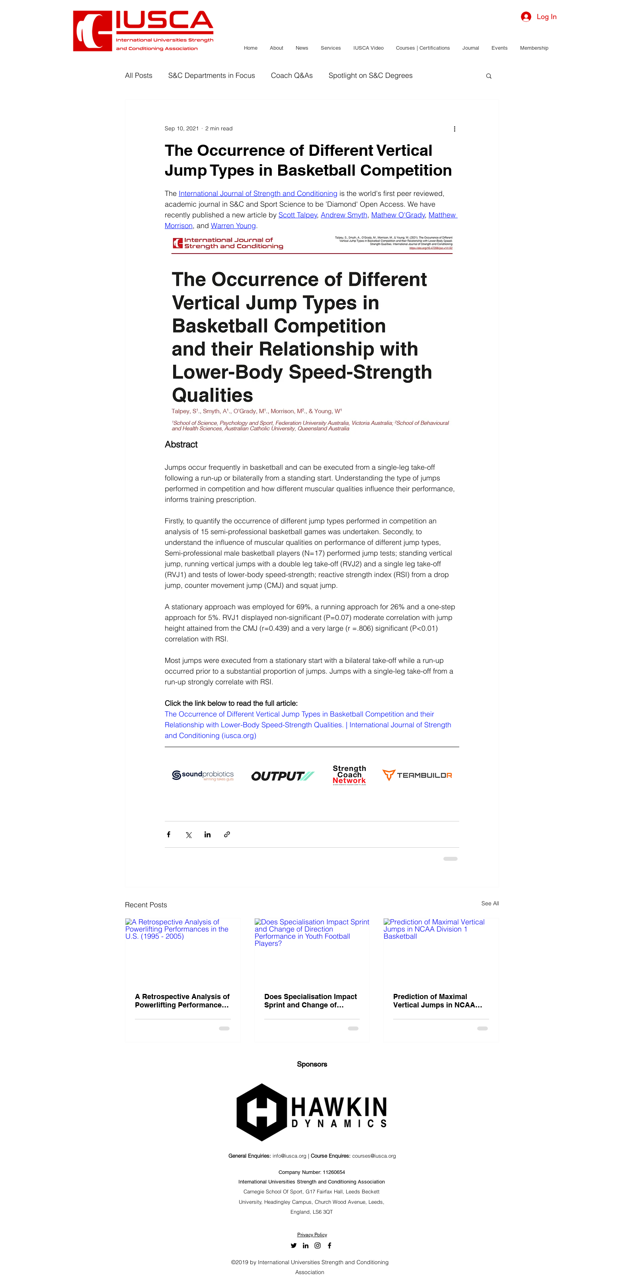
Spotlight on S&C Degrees (371, 75)
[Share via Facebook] (168, 834)
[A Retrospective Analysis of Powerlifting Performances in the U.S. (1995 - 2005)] (182, 950)
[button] (276, 48)
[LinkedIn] (306, 1245)
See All (490, 903)
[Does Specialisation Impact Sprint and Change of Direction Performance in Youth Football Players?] (312, 950)
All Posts (138, 75)
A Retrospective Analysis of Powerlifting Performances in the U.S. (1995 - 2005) (182, 1000)
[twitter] (294, 1245)
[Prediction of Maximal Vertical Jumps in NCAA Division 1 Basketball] (441, 950)
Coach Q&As (292, 75)
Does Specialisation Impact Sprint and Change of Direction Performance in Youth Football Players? (310, 1000)
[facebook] (329, 1245)
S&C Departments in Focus (211, 75)
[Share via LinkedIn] (207, 834)
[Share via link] (227, 834)
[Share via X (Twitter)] (188, 834)
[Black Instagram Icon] (318, 1245)
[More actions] (454, 128)
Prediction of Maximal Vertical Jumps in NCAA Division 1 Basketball (434, 1000)
